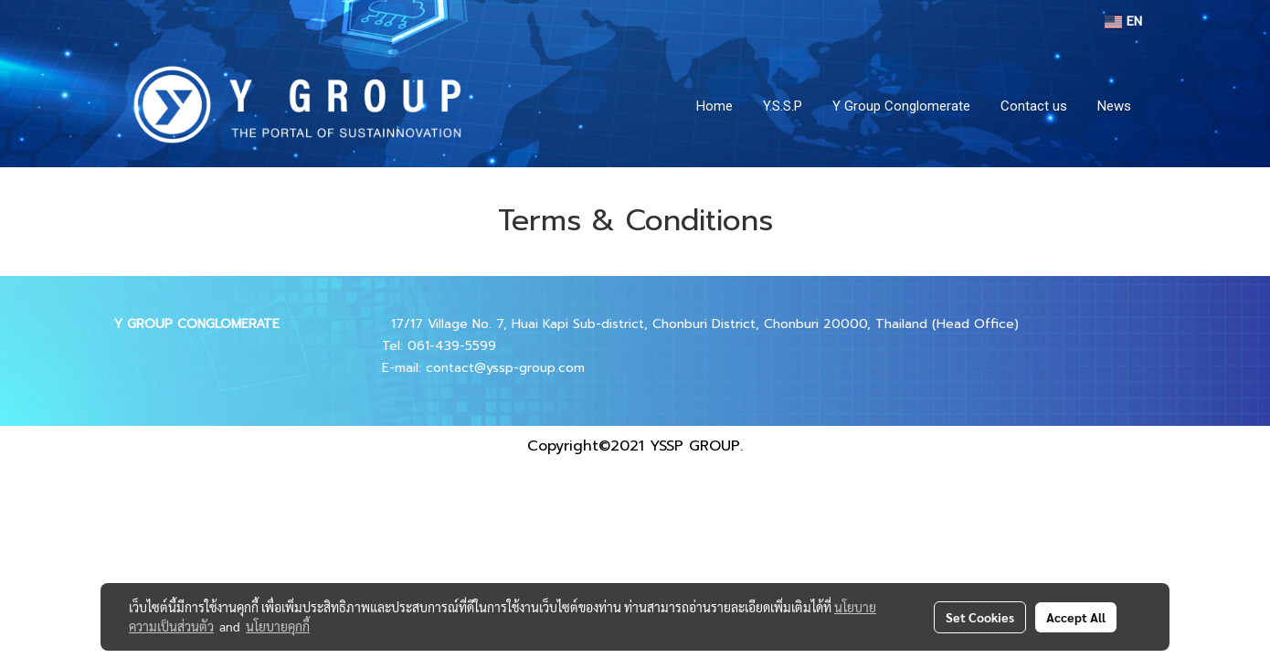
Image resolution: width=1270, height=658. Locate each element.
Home (714, 106)
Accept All (1076, 617)
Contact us (1033, 106)
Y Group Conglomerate (901, 106)
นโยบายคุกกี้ (278, 626)
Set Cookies (980, 617)
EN (1123, 21)
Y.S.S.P (782, 106)
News (1114, 106)
